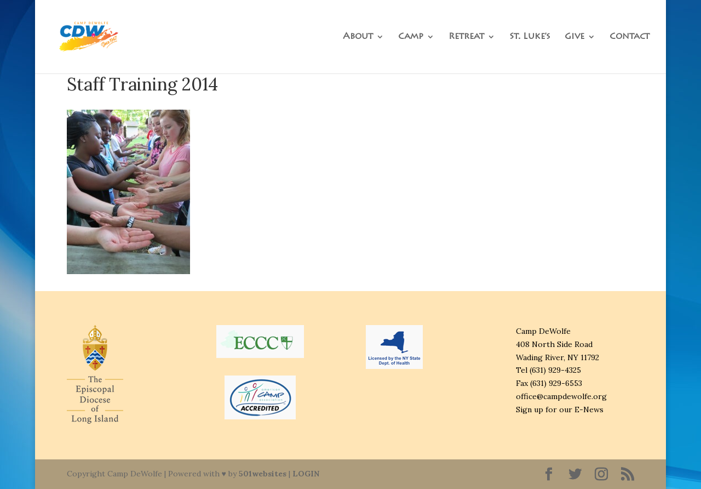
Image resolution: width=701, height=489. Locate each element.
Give (574, 37)
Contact (630, 37)
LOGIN (305, 474)
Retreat (466, 37)
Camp (410, 37)
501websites (262, 474)
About (358, 37)
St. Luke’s (529, 37)
